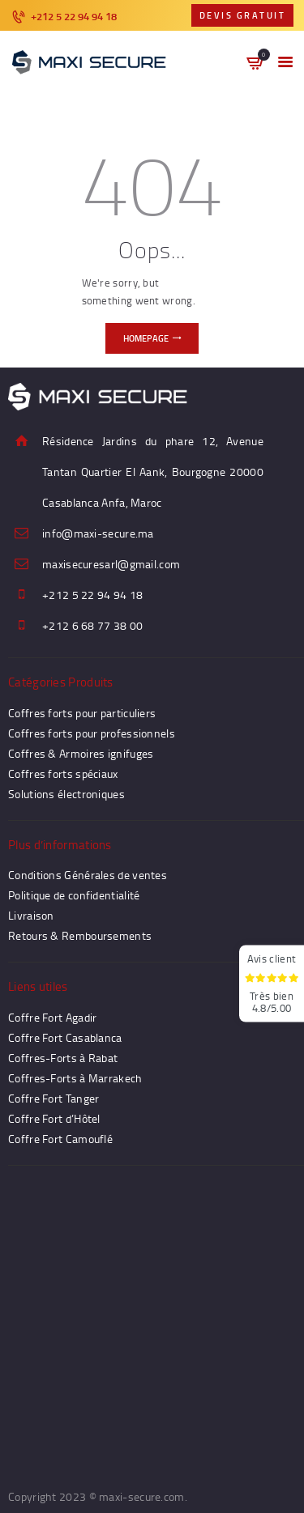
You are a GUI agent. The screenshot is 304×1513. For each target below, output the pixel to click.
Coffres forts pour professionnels (91, 733)
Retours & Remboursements (80, 935)
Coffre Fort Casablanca (65, 1037)
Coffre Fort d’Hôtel (54, 1118)
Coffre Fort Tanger (53, 1098)
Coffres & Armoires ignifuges (80, 753)
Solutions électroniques (66, 793)
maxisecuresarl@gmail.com (111, 564)
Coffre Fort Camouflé (60, 1138)
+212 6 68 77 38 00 (92, 625)
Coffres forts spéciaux (63, 773)
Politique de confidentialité (73, 895)
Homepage (146, 338)
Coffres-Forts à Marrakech (75, 1078)
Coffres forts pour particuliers (82, 712)
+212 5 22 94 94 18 (92, 594)
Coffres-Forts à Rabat (63, 1057)
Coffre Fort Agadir (52, 1017)
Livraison (31, 915)
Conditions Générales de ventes (87, 874)
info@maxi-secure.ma (98, 533)
